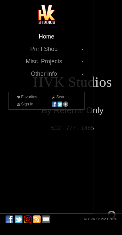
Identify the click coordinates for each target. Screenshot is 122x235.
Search (60, 97)
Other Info (58, 73)
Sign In (24, 104)
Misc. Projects (55, 61)
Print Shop (57, 49)
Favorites (26, 97)
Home (46, 36)
